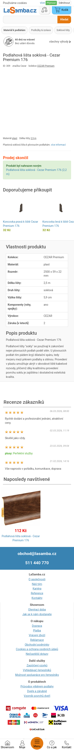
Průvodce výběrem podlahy (37, 686)
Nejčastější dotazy (37, 653)
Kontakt (66, 745)
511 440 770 (37, 562)
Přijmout (51, 3)
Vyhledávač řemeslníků (37, 670)
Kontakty (37, 598)
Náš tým (37, 584)
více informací (58, 144)
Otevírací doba (37, 609)
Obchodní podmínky (37, 644)
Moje (22, 745)
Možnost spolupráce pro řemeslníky (37, 674)
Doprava (37, 625)
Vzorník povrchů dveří (37, 695)
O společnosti (37, 579)
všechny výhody (60, 41)
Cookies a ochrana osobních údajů (37, 649)
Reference (37, 593)
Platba (37, 630)
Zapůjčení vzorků (37, 665)
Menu (37, 743)
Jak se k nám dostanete (37, 614)
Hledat (64, 19)
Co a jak (52, 745)
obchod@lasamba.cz (37, 553)
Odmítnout (64, 3)
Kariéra (37, 588)
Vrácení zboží (37, 635)
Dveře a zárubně (37, 691)
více (42, 2)
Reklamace (37, 640)
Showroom (7, 745)
